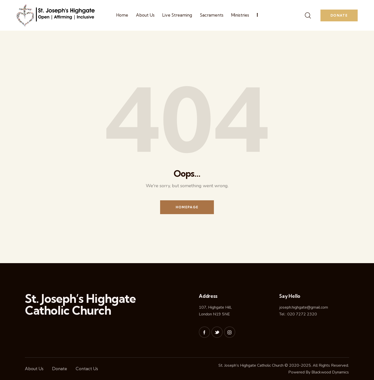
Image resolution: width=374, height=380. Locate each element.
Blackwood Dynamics (330, 372)
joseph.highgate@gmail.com (303, 307)
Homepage (187, 207)
